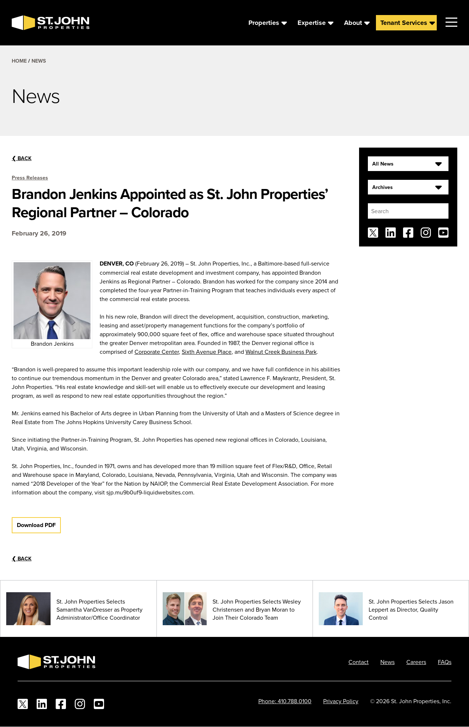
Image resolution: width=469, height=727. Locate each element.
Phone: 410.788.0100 (284, 701)
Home (19, 60)
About (353, 22)
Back (22, 158)
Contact (358, 662)
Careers (416, 662)
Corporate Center (156, 352)
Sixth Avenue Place (207, 352)
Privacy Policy (340, 701)
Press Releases (30, 177)
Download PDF (36, 525)
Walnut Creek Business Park (281, 352)
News (39, 60)
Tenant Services (403, 22)
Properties (263, 22)
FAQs (444, 662)
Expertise (312, 22)
